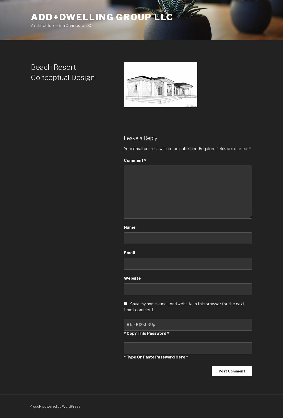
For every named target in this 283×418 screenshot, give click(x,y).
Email (129, 253)
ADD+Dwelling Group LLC (102, 17)
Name (129, 227)
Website (132, 278)
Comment (135, 160)
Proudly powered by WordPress (55, 406)
